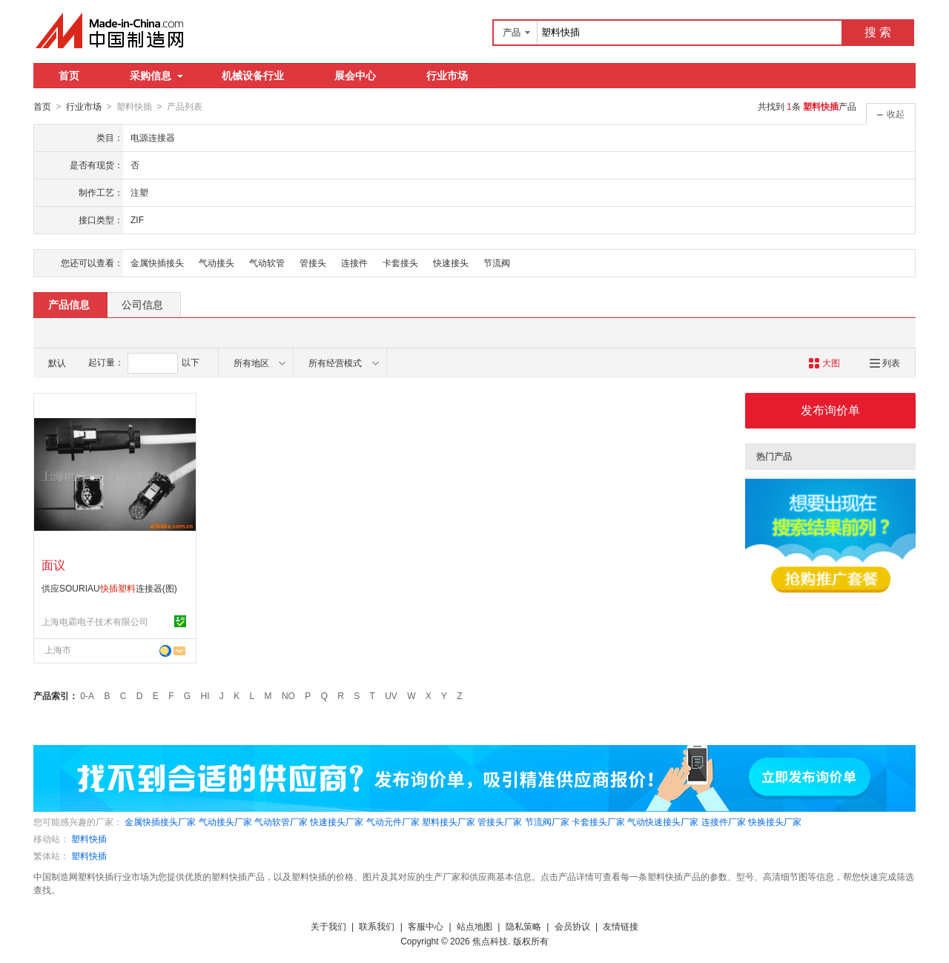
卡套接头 (400, 262)
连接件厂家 (723, 821)
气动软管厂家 (281, 821)
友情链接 (620, 926)
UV (391, 695)
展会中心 (355, 76)
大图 (824, 362)
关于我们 (328, 926)
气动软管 (267, 262)
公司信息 (142, 304)
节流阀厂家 (547, 821)
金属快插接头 (157, 262)
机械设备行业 (253, 76)
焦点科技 (490, 941)
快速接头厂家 (336, 821)
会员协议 (572, 926)
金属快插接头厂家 (160, 821)
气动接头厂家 (225, 821)
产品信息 (69, 304)
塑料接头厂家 (448, 821)
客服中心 (425, 926)
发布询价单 (830, 409)
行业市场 (447, 76)
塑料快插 (89, 838)
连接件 (354, 262)
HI (205, 695)
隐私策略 (523, 926)
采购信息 (156, 76)
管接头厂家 (499, 821)
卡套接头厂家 (598, 821)
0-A (87, 695)
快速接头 (451, 262)
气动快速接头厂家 (662, 821)
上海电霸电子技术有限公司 (95, 621)
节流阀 (496, 262)
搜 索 (877, 32)
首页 (69, 76)
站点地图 (474, 926)
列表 (885, 362)
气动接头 (216, 262)
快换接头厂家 (774, 821)
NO (288, 695)
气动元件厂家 (393, 821)
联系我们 (376, 926)
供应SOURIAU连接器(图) (109, 588)
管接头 (313, 262)
